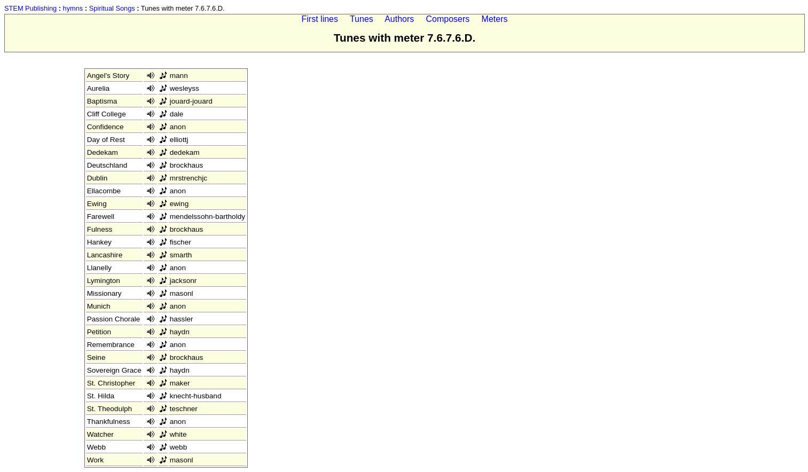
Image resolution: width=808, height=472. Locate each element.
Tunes (361, 18)
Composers (448, 18)
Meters (495, 18)
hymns (73, 8)
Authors (399, 18)
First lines (320, 18)
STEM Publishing (30, 8)
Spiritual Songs (112, 8)
